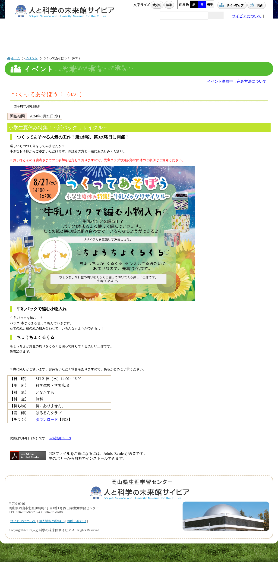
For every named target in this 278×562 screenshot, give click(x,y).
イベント (29, 41)
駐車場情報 (250, 40)
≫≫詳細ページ (60, 438)
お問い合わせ (76, 521)
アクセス (208, 41)
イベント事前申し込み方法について (236, 81)
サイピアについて (247, 16)
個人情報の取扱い (52, 521)
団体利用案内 (162, 40)
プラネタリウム (74, 40)
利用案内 (118, 40)
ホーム (15, 58)
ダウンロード (47, 419)
